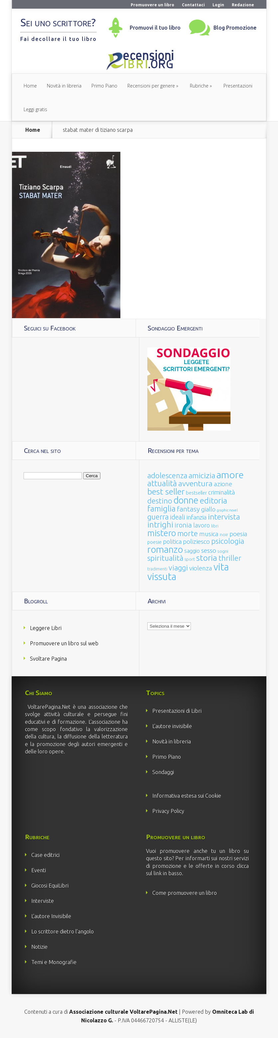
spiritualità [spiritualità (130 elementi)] (165, 558)
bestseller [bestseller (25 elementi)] (196, 493)
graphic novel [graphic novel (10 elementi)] (227, 510)
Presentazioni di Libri (177, 711)
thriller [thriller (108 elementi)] (229, 558)
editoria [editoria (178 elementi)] (213, 500)
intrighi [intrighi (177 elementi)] (160, 524)
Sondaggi (163, 772)
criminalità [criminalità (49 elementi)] (221, 492)
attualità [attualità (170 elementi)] (162, 483)
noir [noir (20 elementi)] (224, 534)
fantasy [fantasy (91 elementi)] (188, 509)
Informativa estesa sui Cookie (186, 796)
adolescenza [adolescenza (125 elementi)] (167, 475)
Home (30, 86)
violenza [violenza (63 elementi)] (200, 568)
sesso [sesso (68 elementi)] (208, 550)
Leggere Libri (46, 628)
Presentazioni (237, 86)
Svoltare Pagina (48, 659)
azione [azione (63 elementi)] (223, 484)
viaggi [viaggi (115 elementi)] (178, 568)
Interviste (42, 901)
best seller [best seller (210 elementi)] (166, 491)
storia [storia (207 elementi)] (206, 557)
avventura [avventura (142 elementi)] (195, 483)
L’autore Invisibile (51, 916)
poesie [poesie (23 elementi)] (154, 542)
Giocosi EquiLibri (50, 886)
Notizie (39, 947)
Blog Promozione (234, 28)
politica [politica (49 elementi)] (172, 541)
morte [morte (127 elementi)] (187, 533)
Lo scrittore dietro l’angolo (62, 931)
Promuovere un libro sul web (64, 643)
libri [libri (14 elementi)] (214, 526)
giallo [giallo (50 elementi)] (208, 509)
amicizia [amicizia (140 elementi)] (202, 475)
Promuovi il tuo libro (155, 28)
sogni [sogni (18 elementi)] (222, 551)
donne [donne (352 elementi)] (186, 500)
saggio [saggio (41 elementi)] (192, 550)
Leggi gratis (35, 109)
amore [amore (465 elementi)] (230, 474)
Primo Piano (104, 86)
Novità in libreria (64, 86)
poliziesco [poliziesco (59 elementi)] (196, 541)
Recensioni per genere (151, 86)
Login (218, 5)
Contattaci (193, 5)
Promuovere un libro (152, 5)
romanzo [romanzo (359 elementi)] (165, 549)
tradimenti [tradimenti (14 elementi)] (157, 569)
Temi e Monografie (53, 962)
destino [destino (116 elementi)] (159, 501)
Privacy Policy (168, 811)
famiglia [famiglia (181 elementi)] (161, 508)
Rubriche (199, 86)
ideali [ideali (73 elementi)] (177, 517)
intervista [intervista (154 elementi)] (224, 516)
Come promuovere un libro (184, 893)
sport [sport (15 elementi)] (190, 559)
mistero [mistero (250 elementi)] (161, 533)
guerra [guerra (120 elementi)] (158, 517)
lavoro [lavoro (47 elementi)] (201, 525)
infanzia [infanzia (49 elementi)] (197, 517)
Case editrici (45, 855)
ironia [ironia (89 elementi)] (183, 525)
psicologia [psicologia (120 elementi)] (227, 541)
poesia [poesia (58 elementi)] (238, 533)
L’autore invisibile (172, 726)
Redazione (243, 5)
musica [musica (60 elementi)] (208, 533)
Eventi (38, 870)
